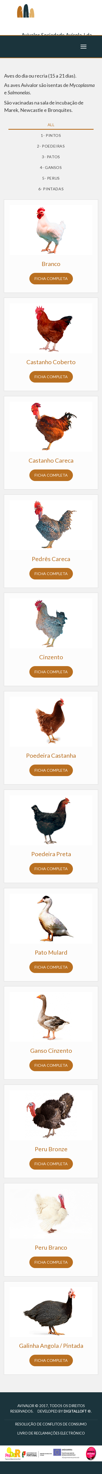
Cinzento (51, 657)
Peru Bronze (51, 1149)
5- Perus (51, 178)
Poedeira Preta (51, 854)
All (51, 124)
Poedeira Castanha (51, 755)
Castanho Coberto (51, 362)
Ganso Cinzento (51, 1050)
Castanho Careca (51, 460)
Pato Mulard (51, 952)
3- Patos (51, 156)
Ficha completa (51, 278)
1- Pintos (51, 135)
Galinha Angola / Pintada (51, 1345)
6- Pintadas (51, 188)
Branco (51, 263)
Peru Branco (51, 1247)
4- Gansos (51, 167)
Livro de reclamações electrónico (51, 1433)
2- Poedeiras (51, 146)
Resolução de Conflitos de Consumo (51, 1424)
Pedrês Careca (51, 558)
